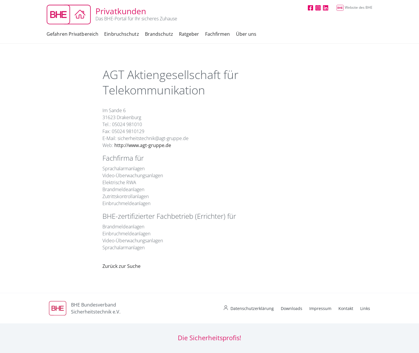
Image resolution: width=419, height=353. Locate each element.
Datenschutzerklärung (252, 308)
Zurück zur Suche (121, 266)
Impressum (320, 308)
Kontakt (345, 308)
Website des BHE (354, 7)
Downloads (291, 308)
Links (365, 308)
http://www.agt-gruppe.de (142, 145)
